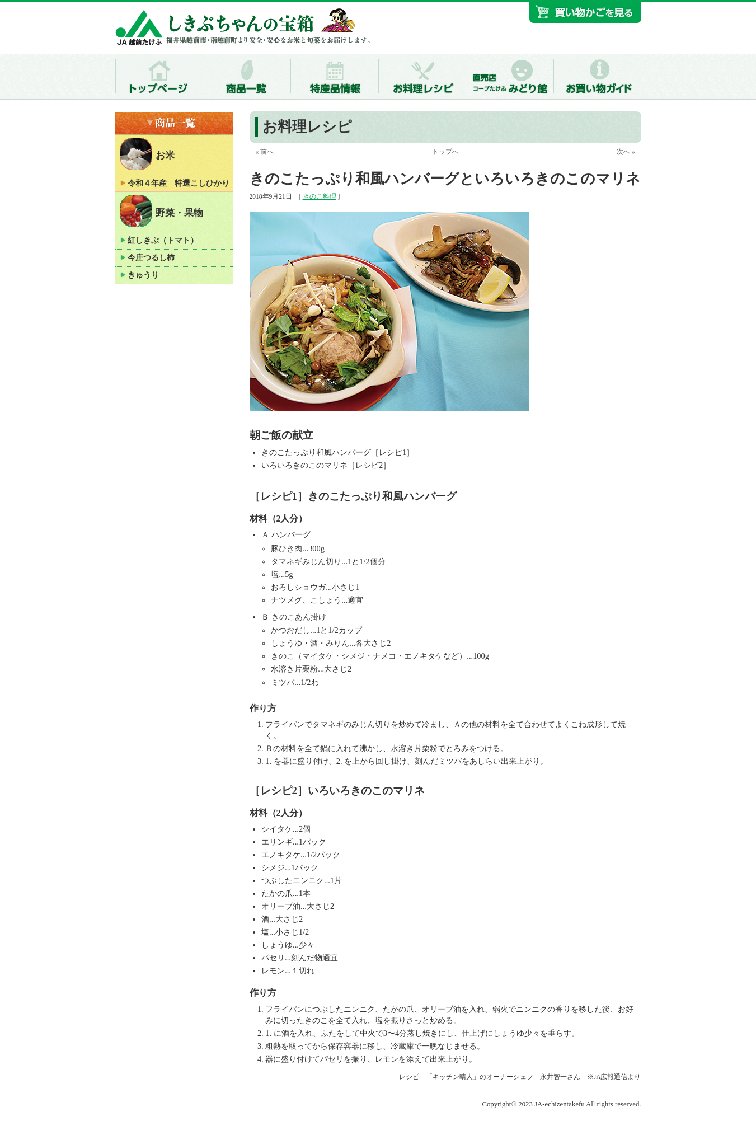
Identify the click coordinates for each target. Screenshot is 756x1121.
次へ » (626, 151)
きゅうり (143, 275)
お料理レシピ (307, 127)
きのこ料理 (319, 196)
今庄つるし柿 (151, 258)
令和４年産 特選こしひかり (178, 183)
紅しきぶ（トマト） (163, 240)
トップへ (445, 151)
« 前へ (264, 151)
